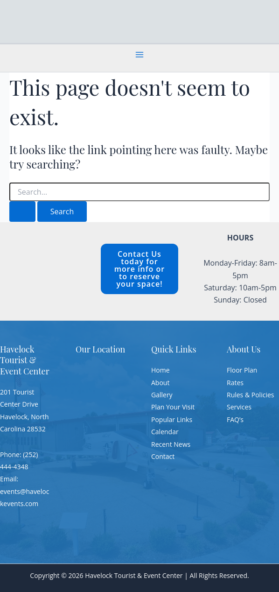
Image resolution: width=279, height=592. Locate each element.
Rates (235, 382)
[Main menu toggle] (139, 54)
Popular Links (171, 419)
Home (160, 370)
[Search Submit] (22, 211)
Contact (162, 456)
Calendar (165, 431)
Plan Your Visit (173, 406)
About (160, 382)
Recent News (170, 444)
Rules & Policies (250, 394)
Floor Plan (242, 370)
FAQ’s (235, 419)
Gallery (162, 394)
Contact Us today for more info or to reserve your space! (139, 269)
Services (239, 406)
